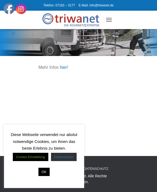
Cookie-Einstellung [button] (30, 157)
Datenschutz (96, 169)
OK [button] (44, 172)
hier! (64, 67)
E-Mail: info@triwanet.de (96, 5)
